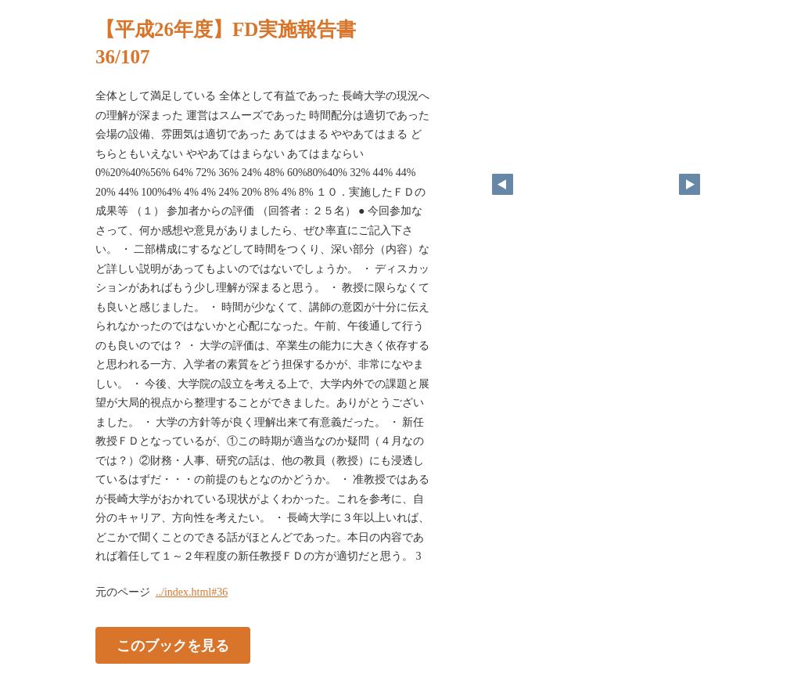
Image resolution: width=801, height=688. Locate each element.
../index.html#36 (192, 592)
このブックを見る (173, 645)
